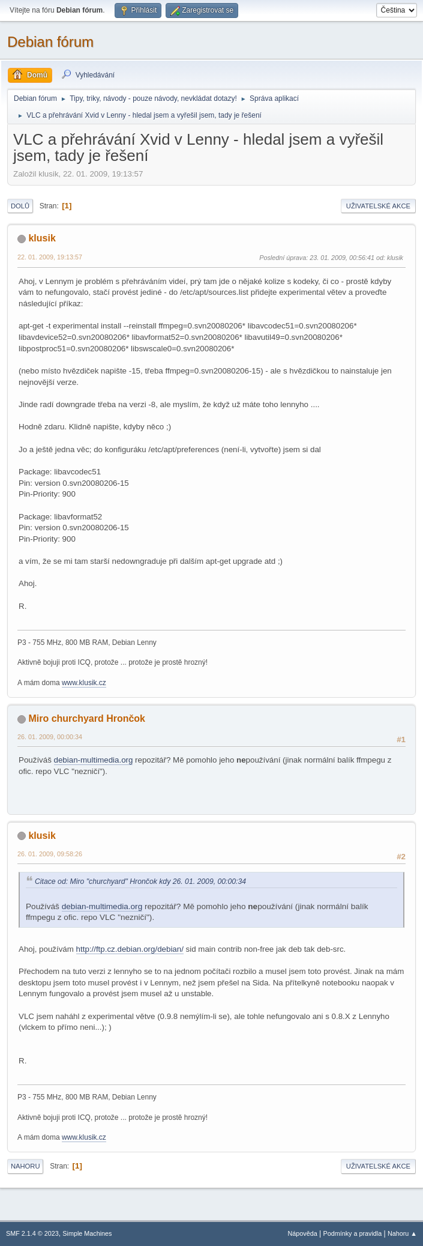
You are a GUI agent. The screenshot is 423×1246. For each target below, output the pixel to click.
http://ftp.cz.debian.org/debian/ (130, 949)
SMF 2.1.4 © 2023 (32, 1233)
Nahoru (25, 1166)
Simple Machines (87, 1233)
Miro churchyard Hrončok (86, 718)
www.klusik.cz (84, 683)
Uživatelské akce (378, 206)
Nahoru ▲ (402, 1233)
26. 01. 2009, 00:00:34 (49, 736)
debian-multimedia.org (93, 759)
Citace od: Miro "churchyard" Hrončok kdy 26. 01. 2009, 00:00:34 (140, 881)
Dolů (20, 206)
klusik (41, 238)
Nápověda (302, 1233)
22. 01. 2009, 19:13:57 (49, 257)
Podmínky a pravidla (352, 1233)
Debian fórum (50, 42)
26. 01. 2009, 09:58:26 (49, 853)
